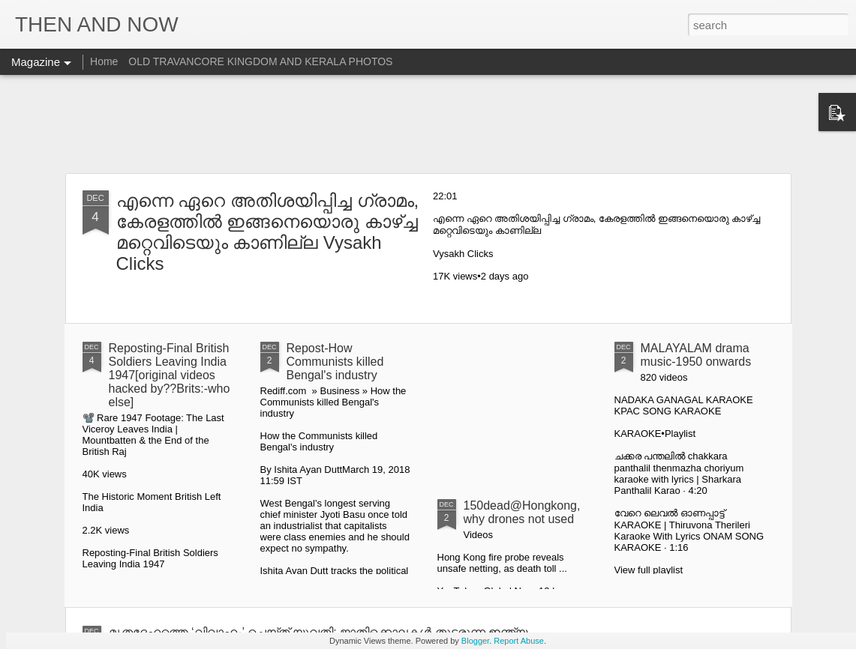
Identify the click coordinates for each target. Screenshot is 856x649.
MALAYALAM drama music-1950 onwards (696, 355)
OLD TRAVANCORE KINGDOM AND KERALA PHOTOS (260, 61)
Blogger (475, 640)
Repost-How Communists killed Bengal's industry (335, 361)
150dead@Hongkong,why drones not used (522, 512)
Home (104, 61)
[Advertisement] (428, 123)
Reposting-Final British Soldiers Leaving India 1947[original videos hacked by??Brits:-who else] (169, 375)
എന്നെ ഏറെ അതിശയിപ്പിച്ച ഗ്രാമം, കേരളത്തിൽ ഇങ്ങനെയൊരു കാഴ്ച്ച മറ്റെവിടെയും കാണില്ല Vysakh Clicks (267, 232)
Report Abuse (519, 640)
